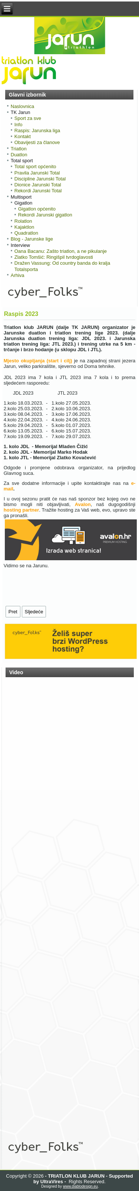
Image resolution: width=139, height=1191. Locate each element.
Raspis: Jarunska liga (37, 130)
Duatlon (19, 154)
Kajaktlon (24, 227)
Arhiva (17, 275)
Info (18, 124)
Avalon (83, 504)
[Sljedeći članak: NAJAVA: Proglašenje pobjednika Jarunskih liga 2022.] (34, 611)
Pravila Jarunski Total (37, 173)
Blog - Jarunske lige (32, 239)
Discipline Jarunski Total (40, 179)
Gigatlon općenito (37, 209)
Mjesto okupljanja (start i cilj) (38, 360)
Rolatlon (23, 221)
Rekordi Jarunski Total (38, 190)
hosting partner (21, 510)
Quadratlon (26, 233)
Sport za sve (27, 118)
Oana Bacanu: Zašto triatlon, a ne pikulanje (60, 251)
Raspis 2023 (21, 314)
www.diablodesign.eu (80, 1186)
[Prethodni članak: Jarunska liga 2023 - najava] (13, 611)
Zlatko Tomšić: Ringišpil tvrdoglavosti (53, 257)
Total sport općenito (35, 166)
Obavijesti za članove (37, 142)
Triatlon (19, 148)
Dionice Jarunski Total (37, 184)
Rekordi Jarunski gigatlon (45, 215)
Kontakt (22, 136)
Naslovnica (22, 106)
